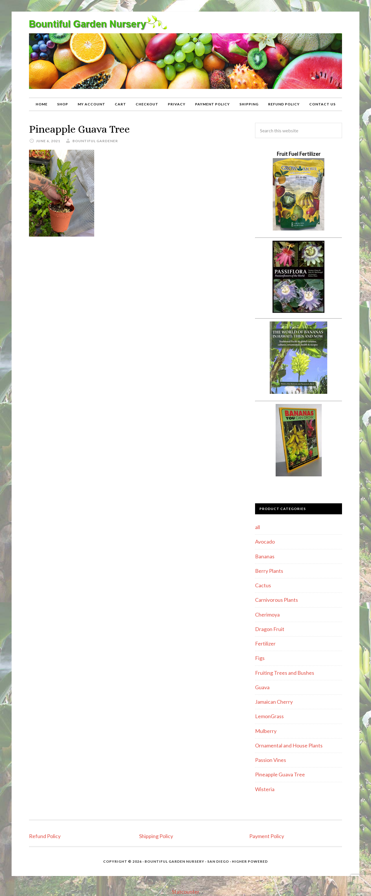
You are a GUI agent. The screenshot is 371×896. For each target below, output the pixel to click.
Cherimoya (267, 614)
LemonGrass (269, 716)
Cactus (263, 585)
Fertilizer (265, 643)
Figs (260, 658)
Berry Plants (269, 571)
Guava (262, 687)
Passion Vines (270, 760)
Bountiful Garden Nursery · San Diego (187, 861)
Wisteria (264, 789)
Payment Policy (266, 836)
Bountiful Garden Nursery (185, 54)
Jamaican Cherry (274, 701)
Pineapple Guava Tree (280, 774)
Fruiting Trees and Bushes (284, 673)
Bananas (264, 556)
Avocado (265, 541)
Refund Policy (45, 836)
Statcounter (185, 891)
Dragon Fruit (269, 629)
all (257, 527)
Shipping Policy (156, 836)
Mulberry (266, 731)
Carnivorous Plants (276, 600)
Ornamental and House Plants (289, 745)
